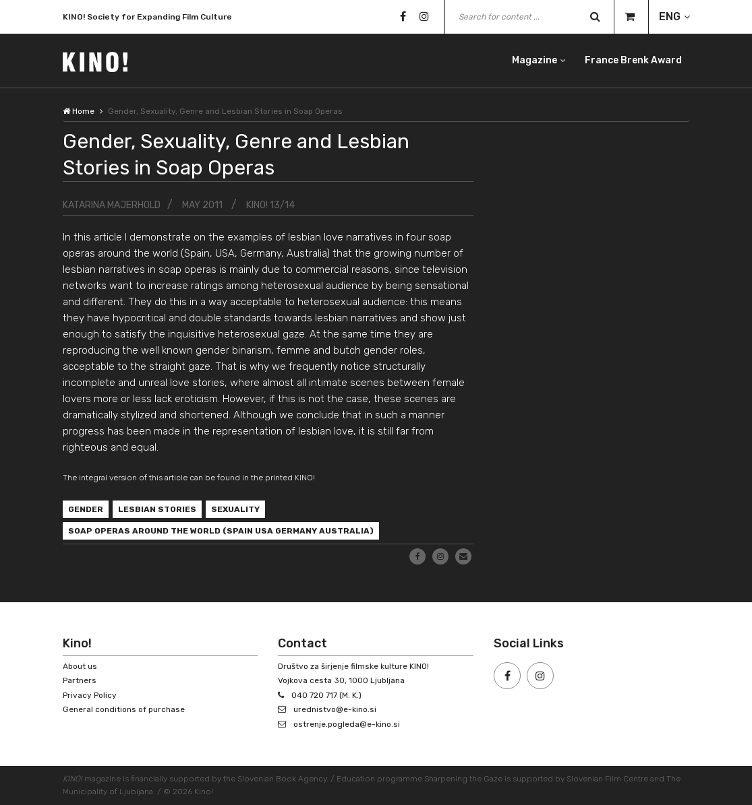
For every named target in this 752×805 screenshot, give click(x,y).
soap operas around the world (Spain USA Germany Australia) (221, 531)
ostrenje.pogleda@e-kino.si (346, 724)
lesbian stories (157, 509)
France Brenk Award (633, 60)
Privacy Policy (90, 695)
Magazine (534, 60)
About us (80, 666)
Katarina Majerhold (112, 205)
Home (78, 111)
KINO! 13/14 (270, 205)
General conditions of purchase (124, 709)
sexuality (235, 509)
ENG (670, 16)
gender (85, 509)
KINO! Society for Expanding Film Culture (147, 17)
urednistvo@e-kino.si (334, 709)
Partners (79, 680)
